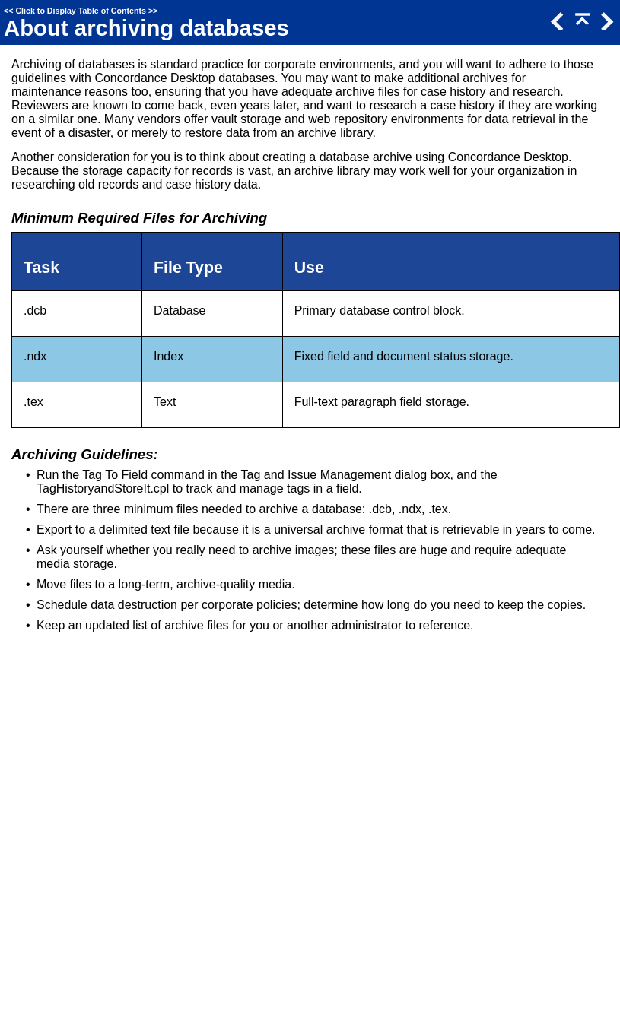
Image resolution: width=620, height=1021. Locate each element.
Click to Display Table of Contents (80, 10)
